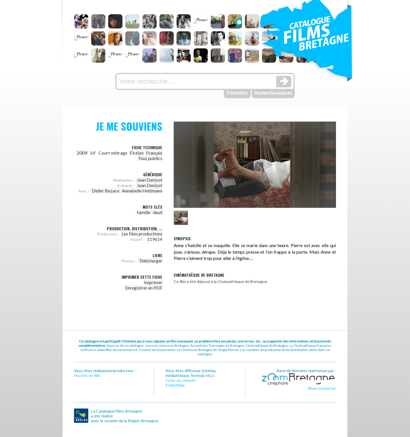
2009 (82, 152)
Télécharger (150, 260)
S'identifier (237, 92)
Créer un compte (180, 380)
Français (154, 152)
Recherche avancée (273, 92)
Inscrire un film (87, 375)
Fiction (137, 152)
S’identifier (175, 385)
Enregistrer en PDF (143, 287)
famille (143, 212)
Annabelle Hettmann (142, 190)
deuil (157, 212)
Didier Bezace (105, 190)
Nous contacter (322, 388)
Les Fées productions (142, 233)
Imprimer (153, 282)
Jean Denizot (149, 179)
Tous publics (150, 158)
